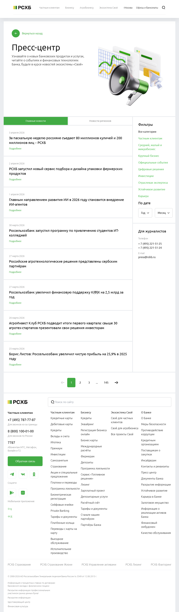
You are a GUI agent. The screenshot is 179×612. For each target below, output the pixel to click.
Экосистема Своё (122, 412)
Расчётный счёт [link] (90, 502)
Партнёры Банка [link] (91, 524)
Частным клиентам (63, 412)
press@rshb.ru (147, 257)
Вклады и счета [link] (60, 436)
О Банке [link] (146, 418)
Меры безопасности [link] (153, 424)
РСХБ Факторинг (161, 564)
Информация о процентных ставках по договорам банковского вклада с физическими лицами (31, 584)
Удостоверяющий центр (19, 602)
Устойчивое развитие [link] (154, 490)
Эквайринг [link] (87, 424)
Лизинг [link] (85, 484)
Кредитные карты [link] (62, 418)
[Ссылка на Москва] (128, 7)
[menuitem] (49, 7)
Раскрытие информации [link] (156, 484)
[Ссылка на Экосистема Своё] (109, 7)
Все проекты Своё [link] (122, 434)
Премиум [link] (56, 448)
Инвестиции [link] (58, 454)
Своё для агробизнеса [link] (124, 428)
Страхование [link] (59, 466)
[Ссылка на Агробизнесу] (87, 7)
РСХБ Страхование (19, 564)
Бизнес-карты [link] (89, 440)
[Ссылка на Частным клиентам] (49, 7)
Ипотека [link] (56, 442)
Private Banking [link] (60, 510)
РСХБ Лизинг (133, 564)
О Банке (146, 412)
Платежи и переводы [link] (64, 482)
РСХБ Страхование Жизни (56, 564)
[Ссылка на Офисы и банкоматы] (147, 7)
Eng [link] (10, 509)
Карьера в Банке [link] (151, 496)
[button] (32, 33)
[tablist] (36, 121)
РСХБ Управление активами (99, 564)
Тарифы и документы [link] (64, 516)
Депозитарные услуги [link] (94, 496)
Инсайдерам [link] (148, 460)
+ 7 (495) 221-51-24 (150, 247)
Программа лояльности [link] (65, 488)
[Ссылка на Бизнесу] (69, 7)
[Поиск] (164, 8)
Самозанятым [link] (59, 460)
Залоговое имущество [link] (155, 502)
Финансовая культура (18, 606)
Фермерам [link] (88, 456)
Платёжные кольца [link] (62, 522)
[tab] (35, 121)
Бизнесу (86, 412)
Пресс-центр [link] (148, 472)
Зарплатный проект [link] (93, 490)
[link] (25, 461)
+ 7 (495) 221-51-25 (150, 243)
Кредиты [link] (56, 430)
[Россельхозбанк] (22, 8)
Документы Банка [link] (152, 478)
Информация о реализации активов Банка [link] (153, 512)
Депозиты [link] (87, 462)
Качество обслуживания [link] (156, 532)
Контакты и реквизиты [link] (155, 466)
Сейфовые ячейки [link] (62, 504)
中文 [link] (10, 516)
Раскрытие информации (19, 598)
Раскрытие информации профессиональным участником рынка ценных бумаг (29, 591)
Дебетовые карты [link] (62, 424)
